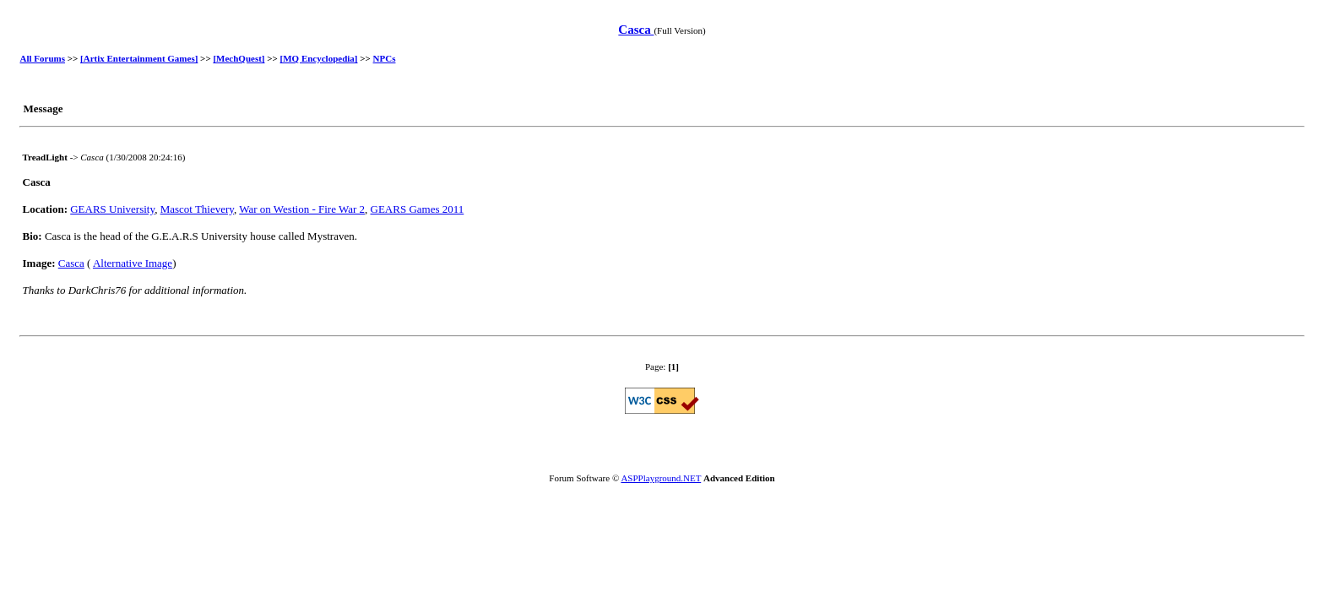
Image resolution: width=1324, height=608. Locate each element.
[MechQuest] (238, 58)
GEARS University (112, 209)
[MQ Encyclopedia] (319, 58)
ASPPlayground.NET (661, 478)
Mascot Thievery (197, 209)
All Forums (42, 58)
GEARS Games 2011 (417, 209)
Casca (636, 29)
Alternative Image (132, 263)
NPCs (384, 58)
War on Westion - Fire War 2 (302, 209)
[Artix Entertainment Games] (139, 58)
